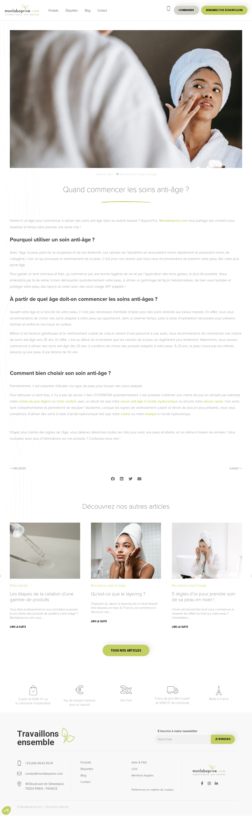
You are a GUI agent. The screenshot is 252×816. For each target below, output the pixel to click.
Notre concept (18, 585)
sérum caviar (213, 401)
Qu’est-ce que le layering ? (118, 594)
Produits (53, 10)
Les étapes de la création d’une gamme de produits (42, 597)
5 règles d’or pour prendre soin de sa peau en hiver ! (203, 597)
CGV (135, 769)
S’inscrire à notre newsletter (177, 732)
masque (151, 413)
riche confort (66, 401)
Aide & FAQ (139, 763)
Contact (102, 10)
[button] (112, 479)
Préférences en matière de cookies (152, 790)
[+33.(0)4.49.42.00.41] (168, 8)
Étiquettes (72, 10)
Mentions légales (143, 776)
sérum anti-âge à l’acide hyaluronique (149, 401)
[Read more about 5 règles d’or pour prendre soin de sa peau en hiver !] (180, 627)
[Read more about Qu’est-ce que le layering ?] (99, 621)
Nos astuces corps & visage (138, 174)
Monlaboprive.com (172, 220)
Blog (87, 10)
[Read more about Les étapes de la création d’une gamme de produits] (18, 627)
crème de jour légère (35, 401)
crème (125, 413)
